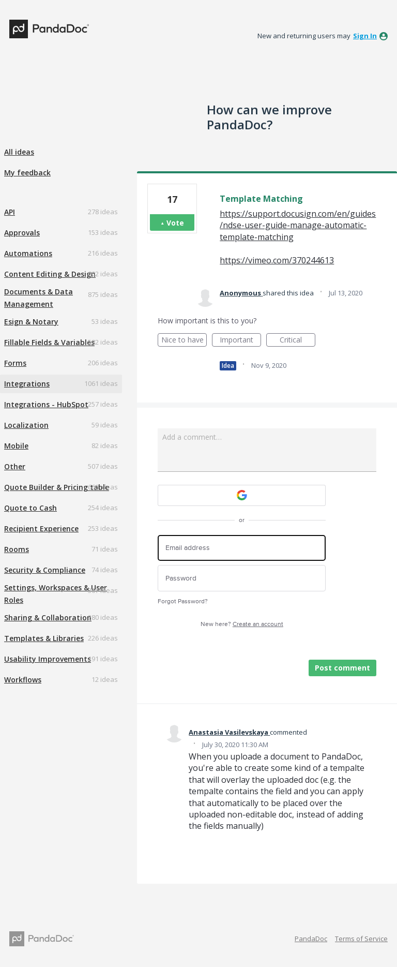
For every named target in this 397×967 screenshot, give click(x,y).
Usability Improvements (47, 659)
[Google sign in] (242, 495)
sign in (365, 35)
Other (14, 466)
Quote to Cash (30, 508)
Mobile (16, 446)
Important (240, 341)
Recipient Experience (41, 528)
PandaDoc (311, 938)
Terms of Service (361, 938)
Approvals (22, 232)
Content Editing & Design (50, 274)
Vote (175, 223)
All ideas (19, 152)
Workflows (22, 680)
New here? (242, 624)
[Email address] (242, 548)
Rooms (16, 549)
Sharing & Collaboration (47, 617)
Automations (28, 253)
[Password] (242, 578)
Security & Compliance (44, 570)
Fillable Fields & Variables (49, 342)
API (9, 212)
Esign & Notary (31, 321)
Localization (26, 425)
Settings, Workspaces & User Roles (55, 594)
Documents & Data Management (38, 298)
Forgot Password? (183, 601)
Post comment (342, 668)
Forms (15, 363)
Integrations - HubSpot (46, 404)
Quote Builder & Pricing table (56, 487)
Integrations (27, 384)
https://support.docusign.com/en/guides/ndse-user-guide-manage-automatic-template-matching (298, 225)
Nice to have (184, 341)
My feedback (27, 172)
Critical (297, 341)
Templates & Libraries (44, 638)
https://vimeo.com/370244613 (277, 260)
